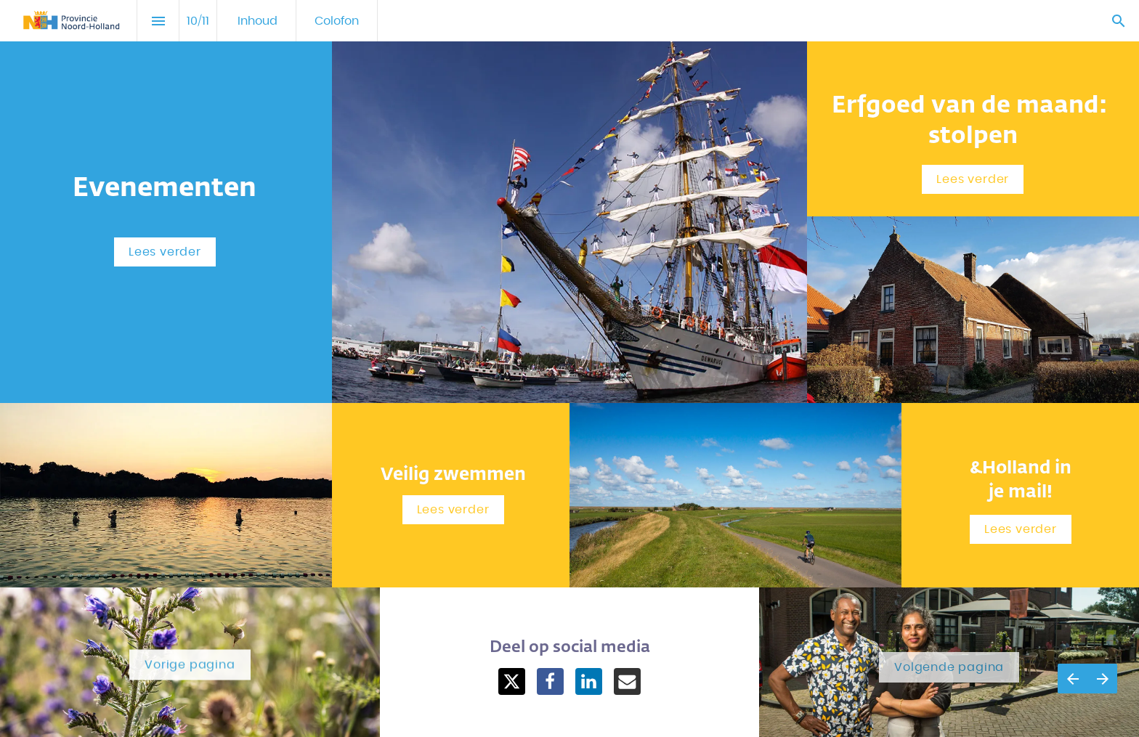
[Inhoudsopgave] (158, 20)
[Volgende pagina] (1102, 678)
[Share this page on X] (511, 681)
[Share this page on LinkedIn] (588, 681)
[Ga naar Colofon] (949, 663)
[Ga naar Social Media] (189, 663)
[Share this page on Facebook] (550, 681)
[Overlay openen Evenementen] (165, 251)
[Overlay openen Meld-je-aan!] (1020, 529)
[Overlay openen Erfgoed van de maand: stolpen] (973, 179)
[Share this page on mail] (627, 681)
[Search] (1118, 20)
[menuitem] (257, 20)
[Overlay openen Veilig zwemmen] (453, 509)
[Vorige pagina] (1072, 678)
